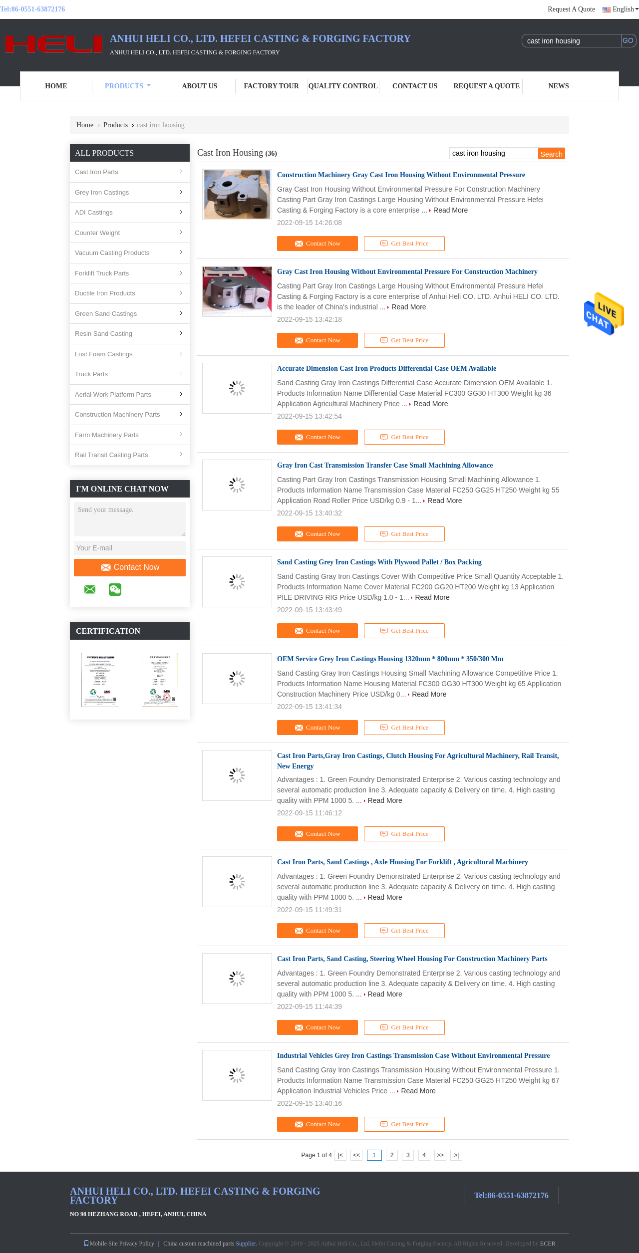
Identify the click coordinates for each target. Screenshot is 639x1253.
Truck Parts (91, 374)
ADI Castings (94, 212)
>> (440, 1155)
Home (56, 86)
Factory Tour (271, 86)
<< (356, 1155)
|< (340, 1155)
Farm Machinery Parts (107, 435)
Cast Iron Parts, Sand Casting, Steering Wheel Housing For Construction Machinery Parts (412, 959)
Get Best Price (404, 244)
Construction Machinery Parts (117, 414)
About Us (199, 86)
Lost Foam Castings (104, 354)
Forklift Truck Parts (102, 273)
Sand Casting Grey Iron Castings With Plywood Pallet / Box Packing (379, 562)
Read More (450, 210)
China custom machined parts (198, 1243)
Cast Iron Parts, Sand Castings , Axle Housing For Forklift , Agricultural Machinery (402, 862)
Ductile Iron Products (105, 293)
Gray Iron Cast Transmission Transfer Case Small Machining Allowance (385, 465)
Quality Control (343, 86)
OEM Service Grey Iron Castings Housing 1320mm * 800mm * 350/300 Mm (390, 659)
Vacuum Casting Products (112, 252)
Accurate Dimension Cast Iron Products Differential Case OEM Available (386, 368)
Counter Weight (97, 233)
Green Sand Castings (106, 313)
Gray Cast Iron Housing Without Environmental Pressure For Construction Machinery (407, 271)
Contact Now (130, 567)
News (559, 86)
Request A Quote (571, 9)
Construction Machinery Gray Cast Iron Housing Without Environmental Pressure (401, 175)
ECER (548, 1243)
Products (128, 86)
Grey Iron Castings (102, 192)
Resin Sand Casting (103, 333)
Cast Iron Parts (96, 172)
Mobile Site (100, 1243)
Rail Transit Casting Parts (111, 455)
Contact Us (414, 86)
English (626, 9)
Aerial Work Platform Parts (113, 394)
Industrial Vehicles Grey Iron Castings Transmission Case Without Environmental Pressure (413, 1055)
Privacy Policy (136, 1243)
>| (456, 1155)
